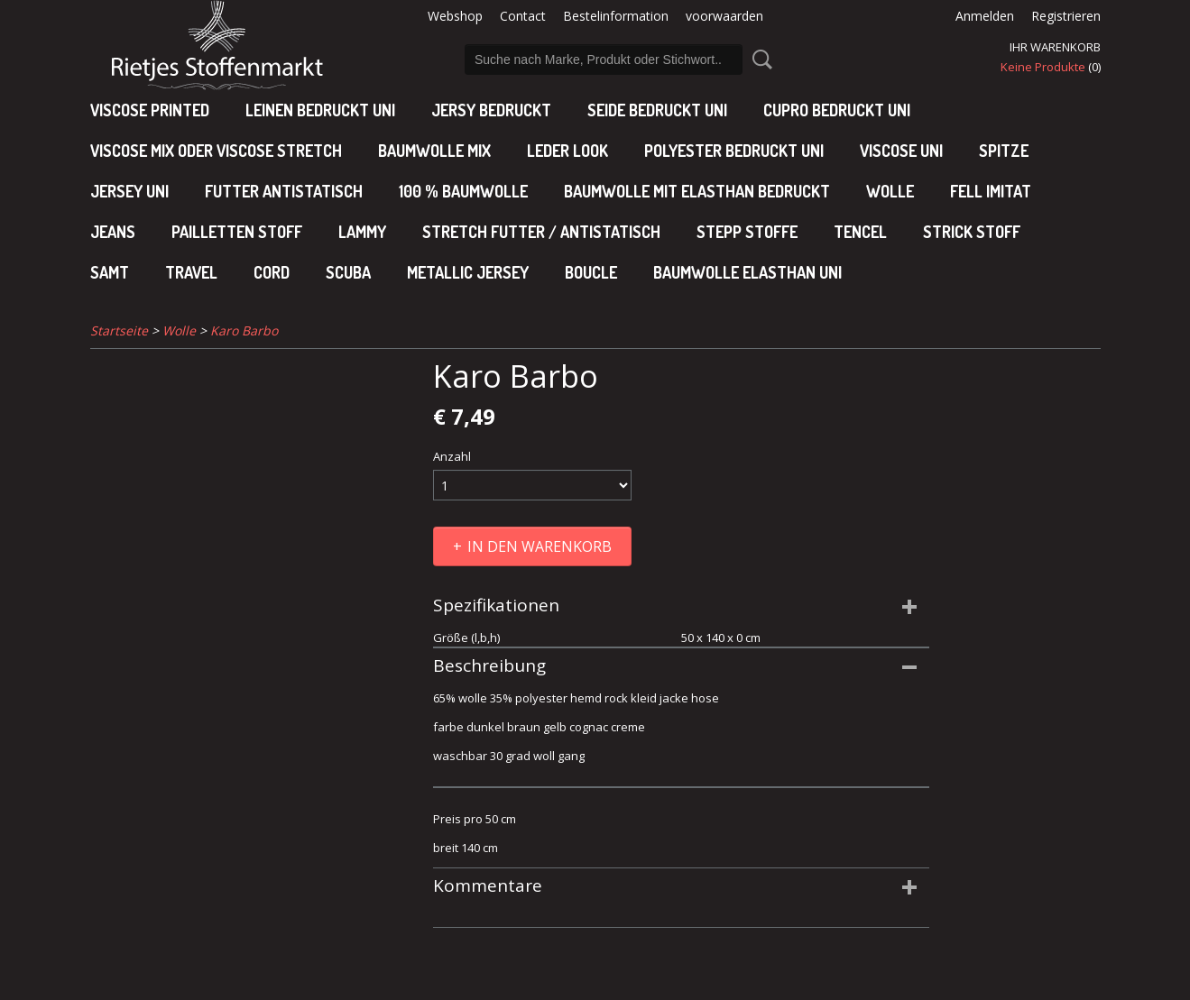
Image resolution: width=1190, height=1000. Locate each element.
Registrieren (1066, 15)
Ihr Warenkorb (1055, 47)
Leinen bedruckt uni (320, 110)
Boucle (591, 272)
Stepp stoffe (747, 232)
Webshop (455, 15)
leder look (567, 151)
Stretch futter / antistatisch (541, 232)
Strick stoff (971, 232)
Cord (272, 272)
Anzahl (452, 456)
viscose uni (901, 151)
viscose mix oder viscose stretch (216, 151)
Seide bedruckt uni (657, 110)
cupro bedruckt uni (836, 110)
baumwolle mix (434, 151)
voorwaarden (724, 15)
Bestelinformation (616, 15)
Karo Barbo (244, 330)
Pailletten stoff (236, 232)
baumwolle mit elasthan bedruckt (697, 191)
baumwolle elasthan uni (747, 272)
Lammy (362, 232)
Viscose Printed (149, 110)
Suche (758, 59)
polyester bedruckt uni (734, 151)
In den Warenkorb (539, 546)
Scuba (348, 272)
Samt (109, 272)
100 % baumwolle (463, 191)
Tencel (860, 232)
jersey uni (129, 191)
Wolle (890, 191)
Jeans (112, 232)
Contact (523, 15)
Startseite (119, 330)
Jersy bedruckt (491, 110)
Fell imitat (990, 191)
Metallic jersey (468, 272)
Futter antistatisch (284, 191)
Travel (191, 272)
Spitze (1004, 151)
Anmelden (984, 15)
